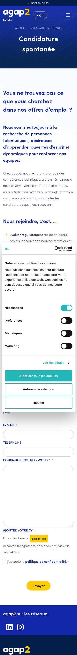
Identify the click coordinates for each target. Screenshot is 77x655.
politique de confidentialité (45, 561)
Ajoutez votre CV (19, 530)
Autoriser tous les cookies (38, 376)
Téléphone (12, 442)
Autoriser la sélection (38, 389)
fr (38, 15)
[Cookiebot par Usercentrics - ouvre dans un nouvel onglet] (54, 249)
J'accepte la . (38, 561)
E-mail (10, 425)
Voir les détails (53, 362)
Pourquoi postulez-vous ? (28, 460)
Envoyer (39, 585)
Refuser (38, 402)
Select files (39, 538)
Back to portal (40, 3)
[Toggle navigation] (68, 15)
